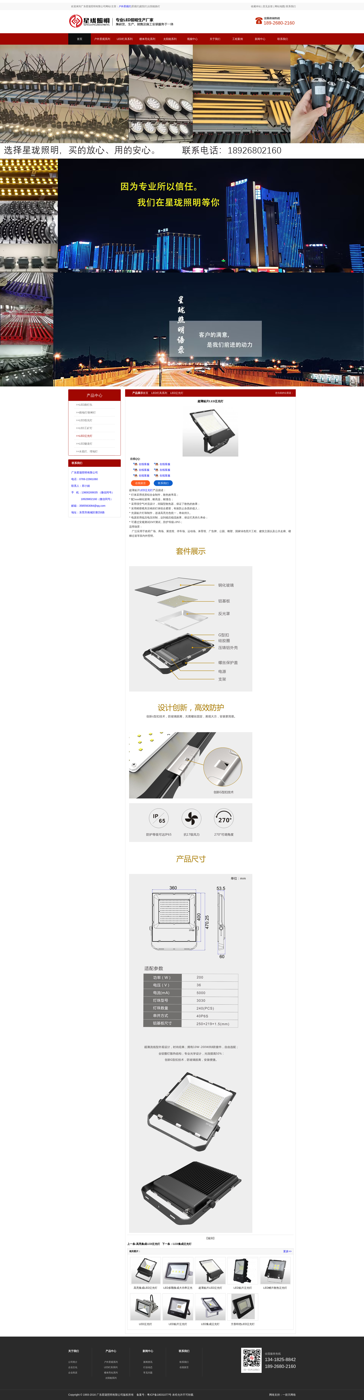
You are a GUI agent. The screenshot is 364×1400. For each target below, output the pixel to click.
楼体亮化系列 (147, 38)
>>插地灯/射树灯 (86, 412)
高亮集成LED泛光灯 (148, 1244)
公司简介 (72, 1362)
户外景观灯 (125, 6)
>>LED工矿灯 (84, 428)
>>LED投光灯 (84, 420)
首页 (79, 38)
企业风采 (72, 1372)
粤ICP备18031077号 (159, 1394)
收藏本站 (256, 6)
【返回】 (210, 1238)
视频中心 (192, 38)
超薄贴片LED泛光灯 (210, 1287)
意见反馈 (268, 6)
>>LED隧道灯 (84, 443)
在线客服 (144, 464)
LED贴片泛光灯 (243, 1287)
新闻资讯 (147, 1362)
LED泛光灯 (176, 392)
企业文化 (72, 1367)
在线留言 (140, 483)
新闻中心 (260, 38)
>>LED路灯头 (84, 404)
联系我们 (291, 6)
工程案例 (237, 38)
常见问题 (147, 1372)
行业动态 (147, 1367)
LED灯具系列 (125, 38)
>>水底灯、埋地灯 (87, 451)
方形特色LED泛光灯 (243, 1324)
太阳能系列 (170, 38)
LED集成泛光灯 (182, 1244)
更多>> (287, 1251)
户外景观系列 (102, 38)
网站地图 (280, 6)
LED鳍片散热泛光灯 (275, 1287)
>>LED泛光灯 (84, 435)
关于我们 (215, 38)
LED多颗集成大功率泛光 (177, 1287)
